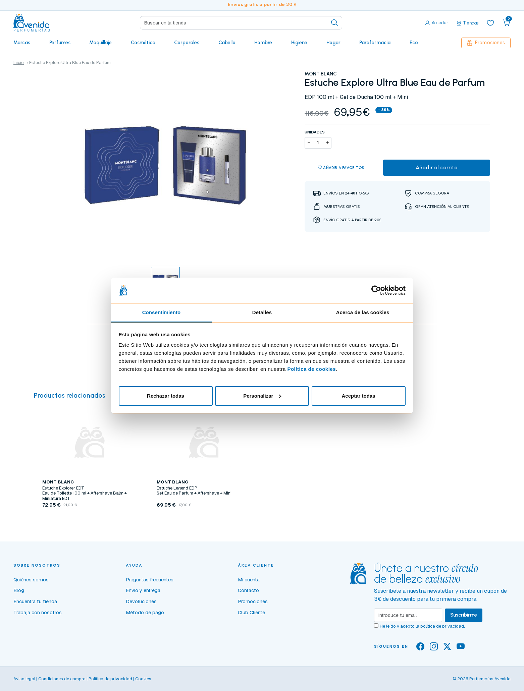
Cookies (143, 679)
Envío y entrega (143, 590)
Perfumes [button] (59, 43)
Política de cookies (311, 369)
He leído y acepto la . (422, 626)
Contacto (248, 590)
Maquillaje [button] (100, 43)
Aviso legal (24, 679)
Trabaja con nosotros (37, 613)
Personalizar (262, 396)
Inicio (18, 62)
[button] (507, 23)
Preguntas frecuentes (149, 580)
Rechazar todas (165, 396)
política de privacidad (442, 626)
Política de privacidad (110, 679)
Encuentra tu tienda (35, 601)
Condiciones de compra (62, 679)
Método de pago (145, 613)
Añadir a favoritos (341, 168)
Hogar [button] (333, 43)
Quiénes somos (31, 580)
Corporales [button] (186, 43)
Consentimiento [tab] (161, 312)
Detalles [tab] (262, 312)
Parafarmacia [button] (374, 43)
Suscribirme (463, 615)
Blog (18, 590)
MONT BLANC (321, 74)
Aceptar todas (358, 396)
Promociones (486, 43)
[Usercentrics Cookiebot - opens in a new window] (376, 290)
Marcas (21, 43)
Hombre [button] (263, 43)
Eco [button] (414, 43)
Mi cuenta (249, 580)
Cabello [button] (226, 43)
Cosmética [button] (143, 43)
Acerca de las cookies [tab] (362, 312)
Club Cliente (251, 613)
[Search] (241, 23)
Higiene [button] (299, 43)
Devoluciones (141, 601)
